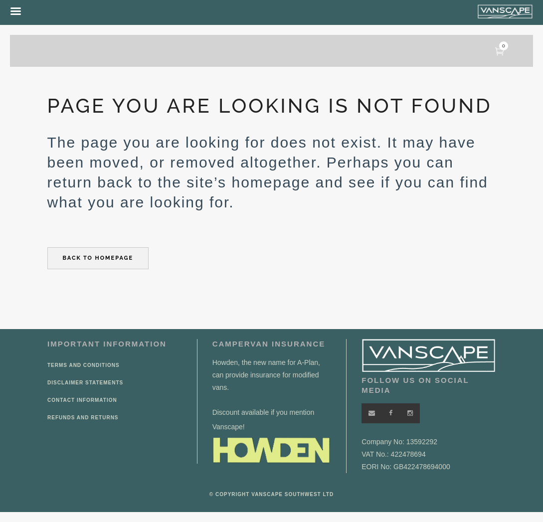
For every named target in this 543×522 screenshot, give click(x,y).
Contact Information (82, 400)
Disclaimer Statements (85, 382)
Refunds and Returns (83, 417)
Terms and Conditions (83, 365)
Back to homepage (98, 258)
